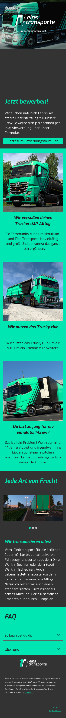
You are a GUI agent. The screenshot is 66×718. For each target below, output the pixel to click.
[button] (58, 635)
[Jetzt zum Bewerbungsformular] (33, 141)
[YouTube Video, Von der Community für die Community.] (33, 70)
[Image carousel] (33, 512)
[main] (33, 30)
